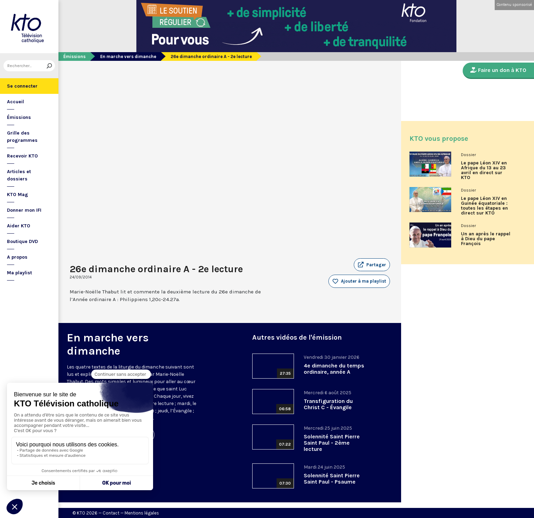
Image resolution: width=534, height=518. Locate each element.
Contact (111, 513)
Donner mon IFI (24, 210)
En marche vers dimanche (128, 56)
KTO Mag (17, 194)
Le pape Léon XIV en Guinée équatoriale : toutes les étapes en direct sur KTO (484, 206)
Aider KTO (18, 226)
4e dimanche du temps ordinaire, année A (334, 368)
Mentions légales (142, 513)
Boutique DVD (22, 241)
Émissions (19, 117)
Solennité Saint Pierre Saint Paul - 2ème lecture (332, 442)
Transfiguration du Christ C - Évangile (328, 404)
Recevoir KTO (22, 156)
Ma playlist (19, 273)
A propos (17, 257)
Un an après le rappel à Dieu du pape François (485, 239)
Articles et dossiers (19, 175)
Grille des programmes (22, 136)
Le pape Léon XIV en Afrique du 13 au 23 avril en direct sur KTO (484, 170)
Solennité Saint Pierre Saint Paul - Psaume (332, 478)
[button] (372, 265)
